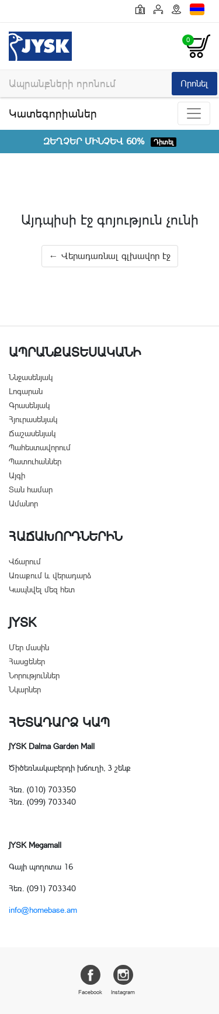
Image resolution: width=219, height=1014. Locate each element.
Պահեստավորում (40, 447)
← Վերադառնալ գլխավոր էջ (110, 256)
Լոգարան (26, 391)
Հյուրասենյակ (33, 419)
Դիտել (163, 142)
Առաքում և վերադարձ (50, 575)
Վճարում (25, 561)
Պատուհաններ (35, 461)
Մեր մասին (29, 647)
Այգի (17, 475)
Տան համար (31, 489)
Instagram (123, 980)
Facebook (90, 980)
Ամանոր (23, 503)
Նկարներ (25, 689)
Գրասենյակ (29, 405)
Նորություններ (34, 675)
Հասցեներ (27, 661)
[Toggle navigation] (194, 113)
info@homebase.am (43, 910)
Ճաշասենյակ (32, 433)
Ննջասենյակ (31, 377)
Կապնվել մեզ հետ (42, 589)
